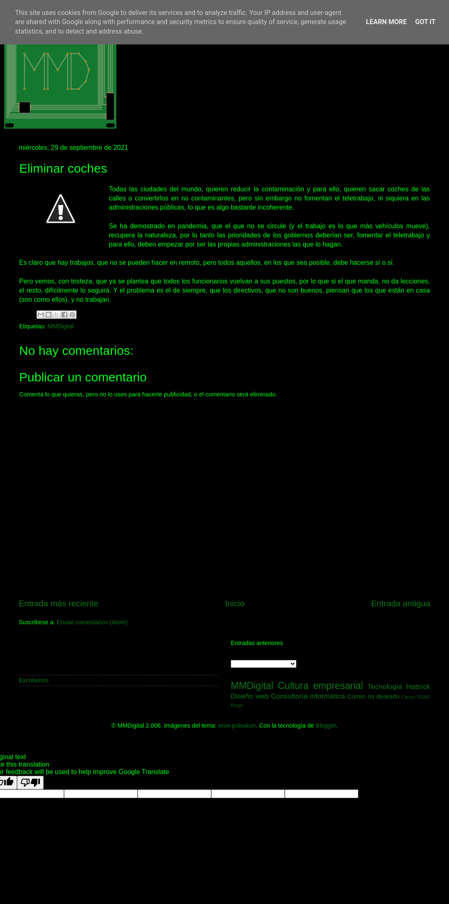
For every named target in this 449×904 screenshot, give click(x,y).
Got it (425, 22)
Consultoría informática (308, 696)
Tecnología (385, 686)
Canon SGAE (415, 696)
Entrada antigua (400, 603)
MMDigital (60, 326)
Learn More (386, 22)
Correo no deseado (374, 696)
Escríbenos (34, 680)
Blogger (326, 725)
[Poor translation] (30, 782)
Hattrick (418, 686)
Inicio (234, 603)
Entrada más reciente (59, 603)
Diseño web (250, 696)
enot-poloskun (237, 725)
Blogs (237, 705)
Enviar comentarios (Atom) (92, 622)
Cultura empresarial (320, 685)
